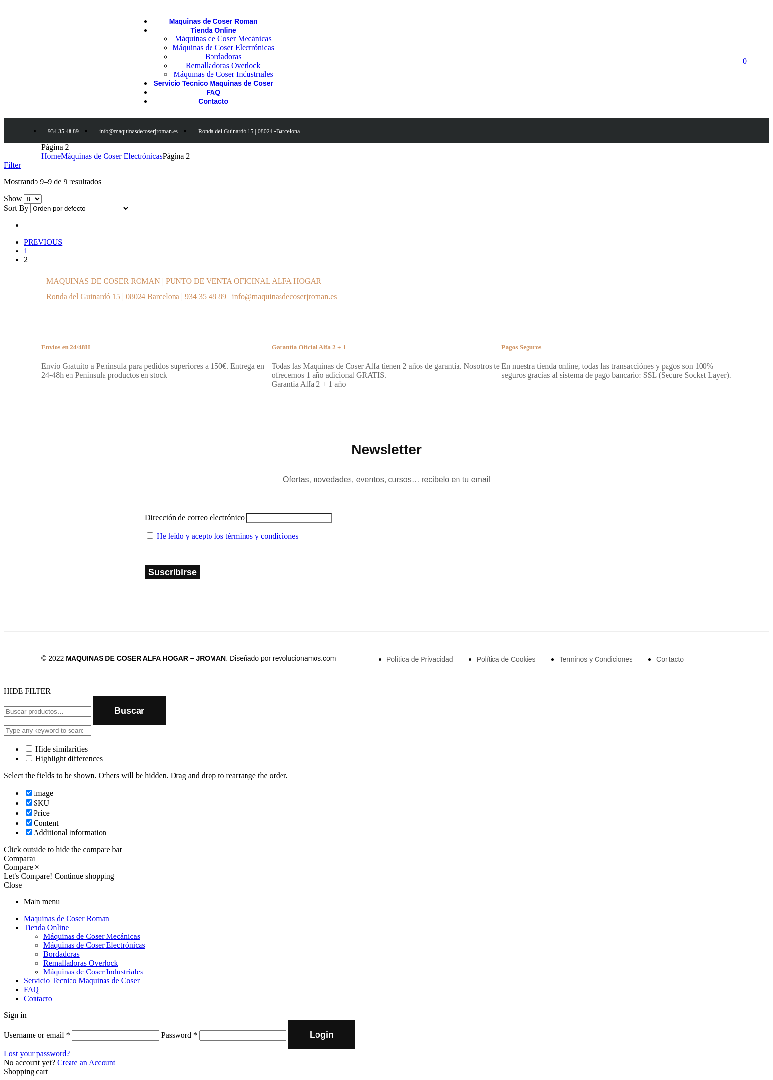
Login (322, 1035)
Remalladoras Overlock (80, 963)
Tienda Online (46, 927)
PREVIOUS (43, 242)
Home (51, 156)
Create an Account (86, 1062)
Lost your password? (37, 1053)
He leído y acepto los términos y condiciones (227, 536)
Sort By (16, 208)
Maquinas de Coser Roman (66, 918)
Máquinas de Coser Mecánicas (91, 936)
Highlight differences (64, 759)
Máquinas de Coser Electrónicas (112, 156)
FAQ (31, 989)
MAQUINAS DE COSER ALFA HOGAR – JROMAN (146, 658)
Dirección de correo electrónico (195, 517)
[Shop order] (80, 208)
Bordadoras (61, 954)
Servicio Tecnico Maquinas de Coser (82, 980)
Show (13, 198)
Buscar (129, 711)
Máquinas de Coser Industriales (93, 972)
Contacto (38, 998)
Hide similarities (57, 749)
